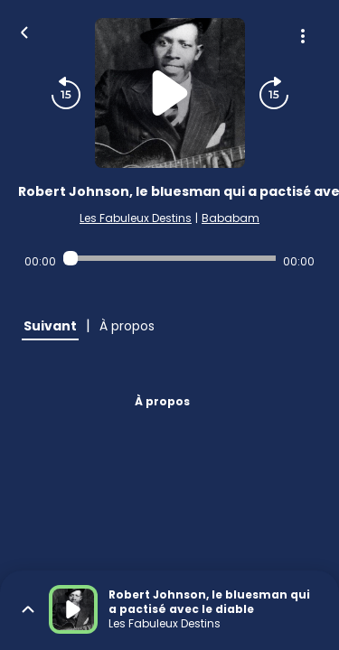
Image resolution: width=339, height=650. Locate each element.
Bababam (230, 218)
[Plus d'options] (303, 36)
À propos (162, 401)
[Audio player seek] (169, 258)
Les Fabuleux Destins (136, 218)
